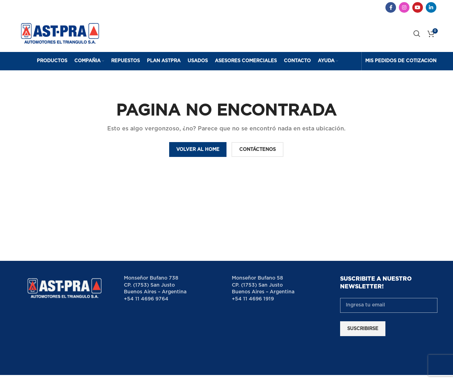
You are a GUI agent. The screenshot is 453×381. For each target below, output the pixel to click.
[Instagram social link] (404, 7)
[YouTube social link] (417, 7)
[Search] (417, 34)
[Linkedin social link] (431, 7)
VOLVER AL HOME (197, 149)
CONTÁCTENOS (257, 149)
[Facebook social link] (390, 7)
